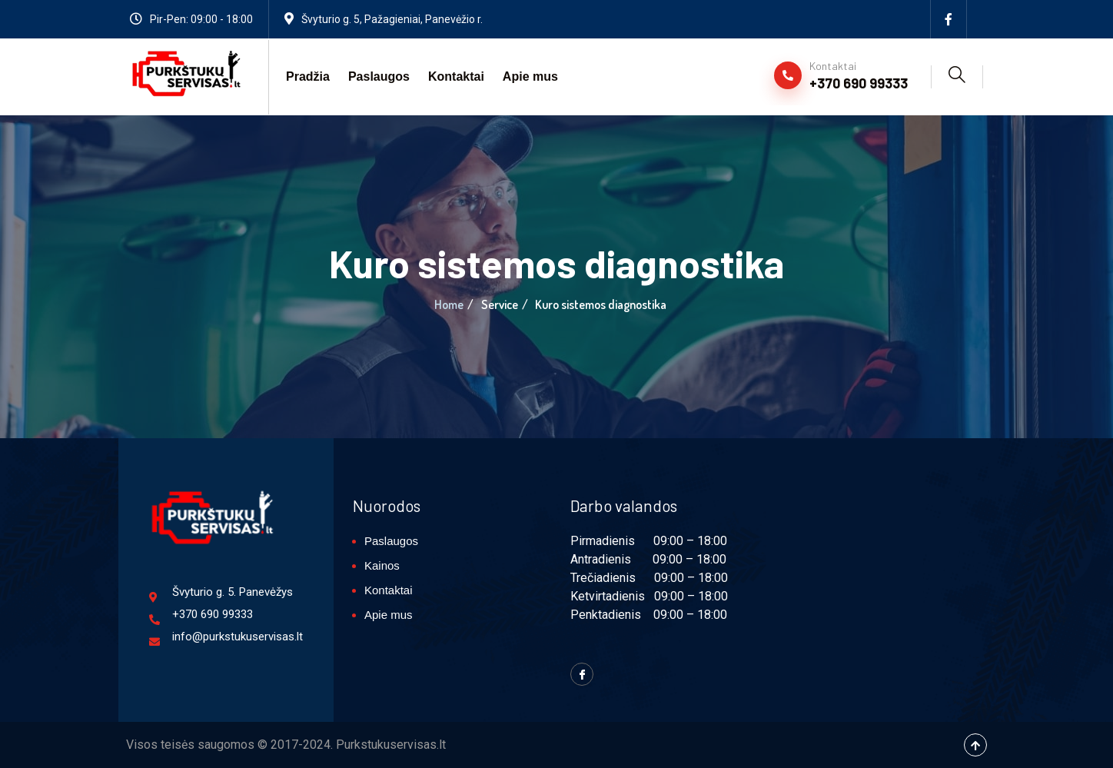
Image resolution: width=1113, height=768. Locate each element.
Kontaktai (456, 76)
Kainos (382, 565)
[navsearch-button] (957, 76)
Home (448, 304)
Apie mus (530, 76)
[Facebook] (948, 19)
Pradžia (308, 76)
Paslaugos (379, 76)
